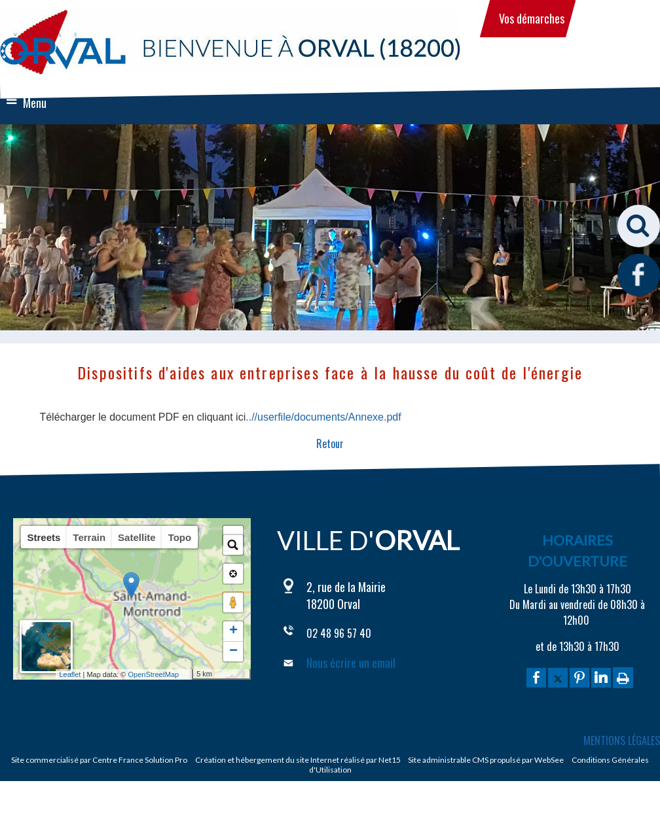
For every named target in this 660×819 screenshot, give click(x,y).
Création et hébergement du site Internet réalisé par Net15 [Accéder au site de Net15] (298, 760)
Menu (34, 102)
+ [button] (233, 631)
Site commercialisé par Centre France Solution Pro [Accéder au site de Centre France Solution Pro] (99, 760)
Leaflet (92, 674)
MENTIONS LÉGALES (621, 740)
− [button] (233, 651)
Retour (330, 443)
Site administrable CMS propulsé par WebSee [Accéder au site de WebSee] (486, 760)
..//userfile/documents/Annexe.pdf (323, 417)
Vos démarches (531, 18)
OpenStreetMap (176, 674)
